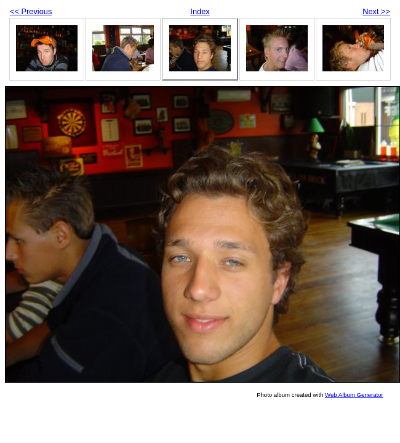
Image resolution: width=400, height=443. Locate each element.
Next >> (376, 11)
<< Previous (31, 11)
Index (199, 11)
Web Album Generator (354, 394)
